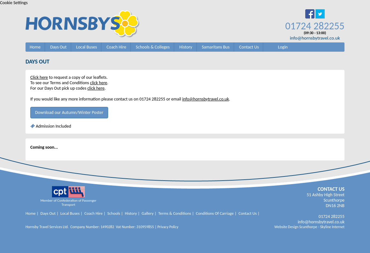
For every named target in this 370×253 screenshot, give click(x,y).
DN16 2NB (335, 205)
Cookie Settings (14, 2)
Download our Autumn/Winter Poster (69, 112)
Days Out (58, 47)
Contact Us (249, 47)
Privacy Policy (167, 227)
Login (283, 47)
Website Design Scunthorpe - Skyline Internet (309, 227)
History (185, 47)
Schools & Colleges (153, 47)
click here (98, 83)
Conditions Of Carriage (215, 213)
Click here (39, 77)
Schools (113, 213)
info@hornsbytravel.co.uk (315, 38)
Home (35, 47)
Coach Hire (116, 47)
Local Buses (86, 47)
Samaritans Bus (216, 47)
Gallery (147, 213)
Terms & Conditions (174, 213)
